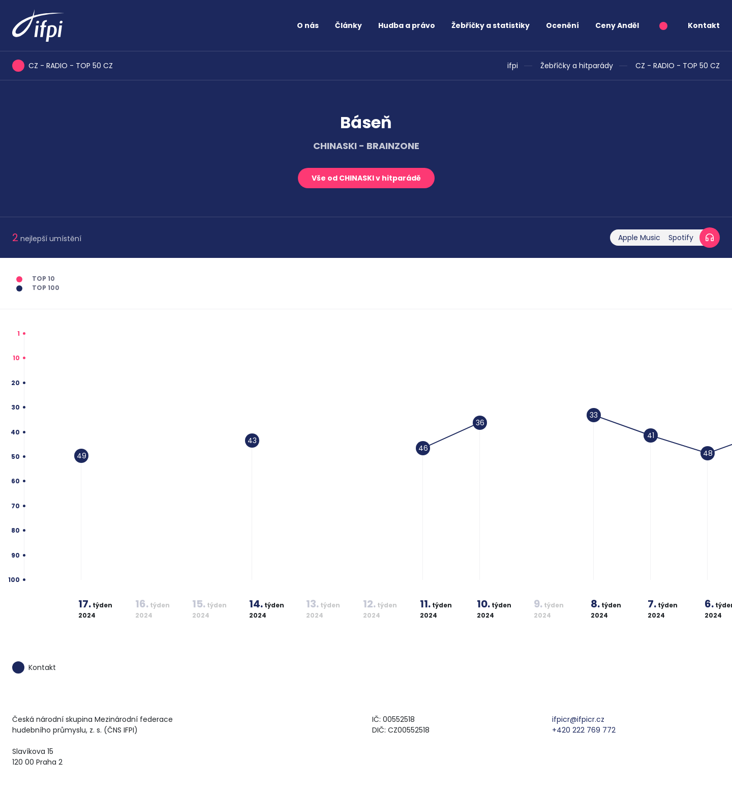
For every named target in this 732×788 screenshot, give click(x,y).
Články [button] (348, 25)
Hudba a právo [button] (406, 25)
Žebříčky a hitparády (576, 66)
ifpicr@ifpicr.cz (578, 719)
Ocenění (562, 25)
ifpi (512, 66)
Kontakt (704, 25)
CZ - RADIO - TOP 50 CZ (677, 66)
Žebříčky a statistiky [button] (490, 25)
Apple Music (639, 237)
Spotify (680, 237)
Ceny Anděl (617, 25)
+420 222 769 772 (584, 730)
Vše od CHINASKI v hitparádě (366, 178)
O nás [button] (308, 25)
